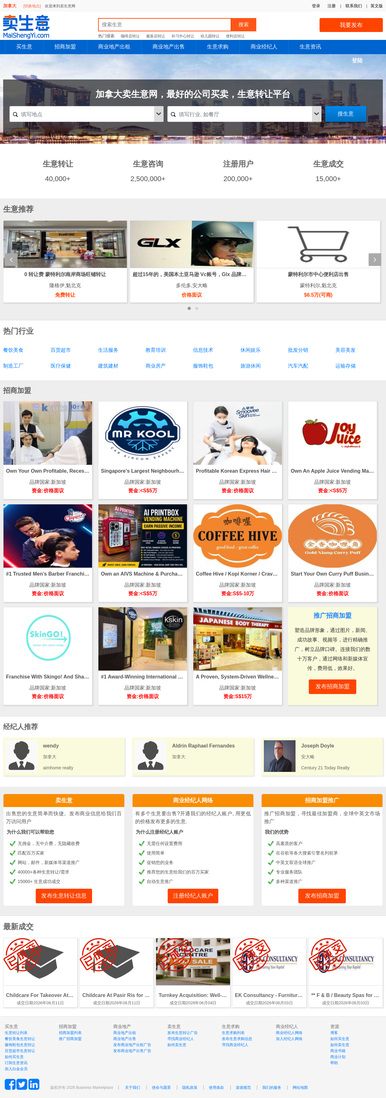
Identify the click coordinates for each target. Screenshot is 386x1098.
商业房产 (156, 366)
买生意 (24, 47)
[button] (189, 308)
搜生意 (346, 114)
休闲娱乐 (250, 350)
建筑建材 (108, 366)
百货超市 (61, 350)
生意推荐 (18, 209)
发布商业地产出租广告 (132, 1045)
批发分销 (298, 350)
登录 (316, 5)
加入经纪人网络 (289, 1039)
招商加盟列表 (70, 1033)
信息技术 (203, 350)
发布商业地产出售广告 (132, 1051)
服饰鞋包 (203, 366)
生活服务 (108, 350)
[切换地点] (32, 6)
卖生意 (63, 800)
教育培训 (156, 350)
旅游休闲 (250, 366)
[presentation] (11, 259)
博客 (334, 1033)
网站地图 (300, 1087)
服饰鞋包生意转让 (20, 1045)
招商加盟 (65, 47)
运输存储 (345, 366)
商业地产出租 (114, 47)
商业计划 (338, 1057)
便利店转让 (235, 36)
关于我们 (132, 1087)
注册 (331, 5)
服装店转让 (155, 36)
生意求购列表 (233, 1033)
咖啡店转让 (130, 36)
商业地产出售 (169, 47)
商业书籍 (338, 1051)
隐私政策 (189, 1087)
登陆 (357, 61)
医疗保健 (61, 366)
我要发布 (351, 25)
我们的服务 (271, 1087)
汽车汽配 (298, 366)
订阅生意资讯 (16, 1063)
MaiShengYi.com (31, 27)
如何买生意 (14, 1057)
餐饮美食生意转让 (20, 1039)
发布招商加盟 (322, 896)
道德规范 (243, 1087)
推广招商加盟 (70, 1039)
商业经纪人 (264, 47)
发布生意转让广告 (182, 1033)
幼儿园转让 (210, 36)
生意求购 (217, 47)
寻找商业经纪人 (180, 1039)
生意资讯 (310, 47)
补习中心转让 (182, 36)
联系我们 (354, 5)
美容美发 (345, 350)
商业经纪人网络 (193, 800)
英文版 (376, 5)
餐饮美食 (13, 350)
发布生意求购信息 (237, 1039)
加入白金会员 (16, 1069)
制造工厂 (13, 366)
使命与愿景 (161, 1087)
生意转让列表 (16, 1033)
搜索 (244, 24)
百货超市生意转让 (20, 1051)
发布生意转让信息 (64, 896)
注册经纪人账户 (193, 896)
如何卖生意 (176, 1045)
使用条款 (216, 1087)
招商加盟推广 (322, 800)
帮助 (334, 1063)
